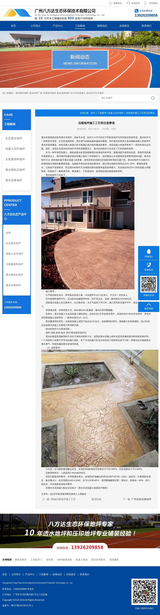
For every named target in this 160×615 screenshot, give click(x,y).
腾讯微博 (71, 494)
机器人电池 (82, 559)
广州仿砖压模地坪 (141, 499)
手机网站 (153, 3)
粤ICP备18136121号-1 (22, 605)
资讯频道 (114, 559)
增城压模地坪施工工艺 (63, 499)
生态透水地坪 (13, 138)
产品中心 (58, 25)
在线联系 (135, 3)
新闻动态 (102, 25)
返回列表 (96, 499)
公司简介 (36, 25)
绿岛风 (49, 559)
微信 (84, 494)
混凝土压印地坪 (15, 148)
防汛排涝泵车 (98, 559)
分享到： (45, 494)
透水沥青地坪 (13, 180)
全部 (8, 232)
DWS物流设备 (64, 559)
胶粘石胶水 (21, 559)
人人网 (78, 494)
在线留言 (124, 25)
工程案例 (80, 25)
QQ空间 (54, 494)
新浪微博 (62, 494)
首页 (13, 25)
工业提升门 (36, 559)
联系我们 (147, 25)
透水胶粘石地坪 (15, 169)
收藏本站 (117, 3)
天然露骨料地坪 (15, 159)
